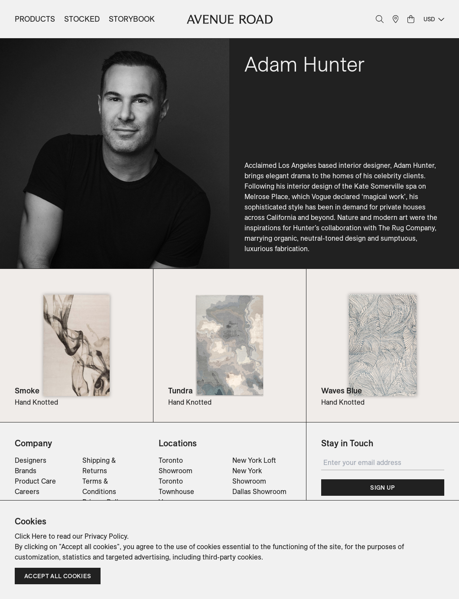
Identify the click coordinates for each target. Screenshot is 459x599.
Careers (27, 491)
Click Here (31, 536)
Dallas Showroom (259, 491)
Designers (30, 460)
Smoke (27, 391)
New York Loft (254, 460)
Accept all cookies (57, 576)
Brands (25, 470)
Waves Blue (341, 391)
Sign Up (382, 487)
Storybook (132, 19)
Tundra (180, 391)
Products (35, 19)
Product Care (35, 481)
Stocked (82, 19)
